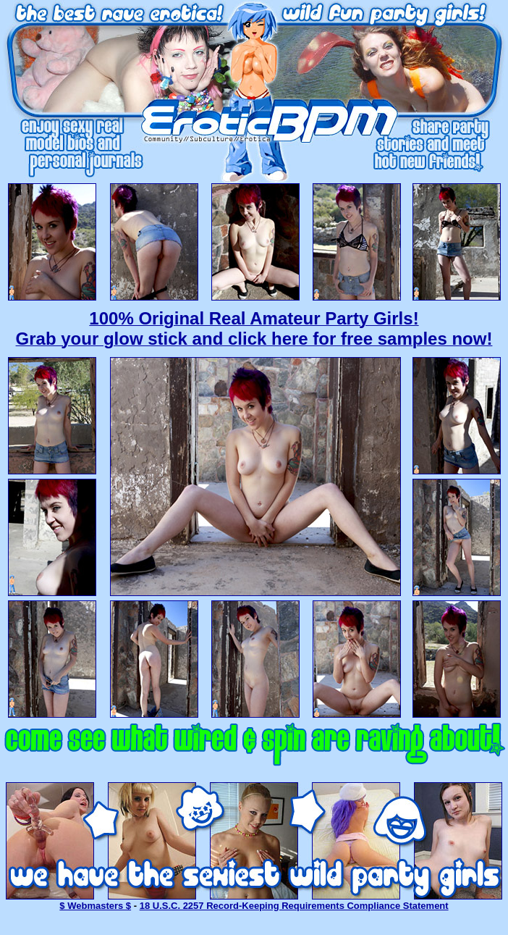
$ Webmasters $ (95, 905)
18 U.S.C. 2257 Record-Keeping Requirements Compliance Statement (294, 905)
